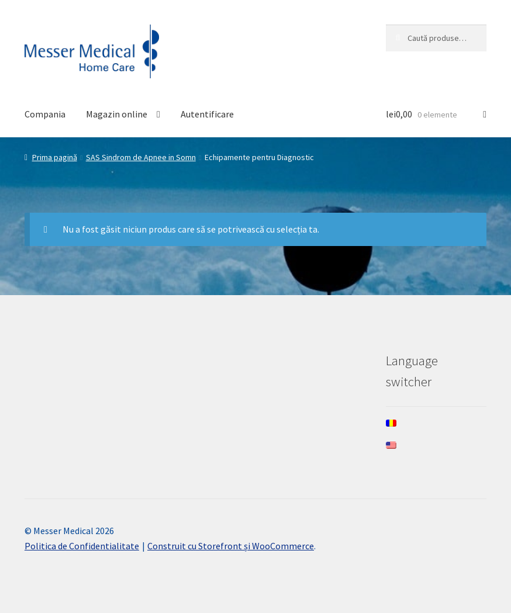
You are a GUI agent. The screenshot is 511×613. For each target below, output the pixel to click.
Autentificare (207, 114)
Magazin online (116, 114)
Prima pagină (54, 157)
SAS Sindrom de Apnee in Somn (141, 157)
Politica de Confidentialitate (82, 546)
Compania (45, 114)
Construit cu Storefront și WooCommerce (230, 546)
